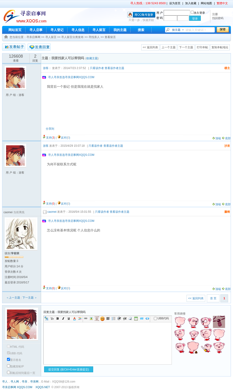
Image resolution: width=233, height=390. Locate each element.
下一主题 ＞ (29, 297)
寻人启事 (35, 30)
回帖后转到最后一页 (21, 373)
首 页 (213, 298)
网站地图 (206, 3)
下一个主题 (186, 47)
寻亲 (24, 381)
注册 (215, 14)
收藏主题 (92, 58)
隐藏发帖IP (15, 366)
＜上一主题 (13, 297)
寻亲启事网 (33, 37)
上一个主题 (169, 47)
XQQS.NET (42, 387)
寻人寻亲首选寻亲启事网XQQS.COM (71, 77)
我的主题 (120, 30)
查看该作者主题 (114, 68)
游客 (46, 145)
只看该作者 (97, 68)
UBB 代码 (14, 353)
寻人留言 (99, 30)
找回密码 (217, 18)
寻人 (5, 381)
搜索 (141, 30)
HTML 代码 (15, 346)
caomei (51, 211)
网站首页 (14, 30)
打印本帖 (202, 47)
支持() (50, 137)
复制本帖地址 (220, 47)
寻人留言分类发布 (72, 37)
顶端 (216, 138)
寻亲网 (34, 381)
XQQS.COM (24, 387)
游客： (47, 68)
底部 (226, 138)
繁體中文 (222, 3)
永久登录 (198, 12)
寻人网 (15, 381)
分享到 (50, 128)
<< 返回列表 (150, 47)
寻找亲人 (94, 37)
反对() (65, 137)
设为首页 (174, 3)
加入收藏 (190, 3)
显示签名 (14, 360)
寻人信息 (78, 30)
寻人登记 (57, 30)
